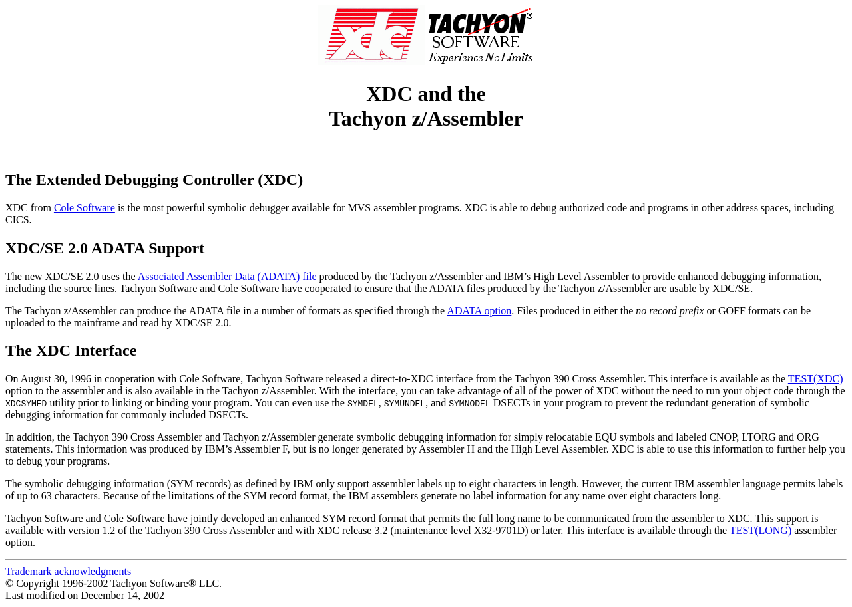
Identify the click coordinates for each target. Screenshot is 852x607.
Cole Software (84, 207)
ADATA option (479, 310)
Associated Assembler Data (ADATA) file (227, 276)
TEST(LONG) (760, 530)
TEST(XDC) (815, 378)
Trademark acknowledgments (68, 571)
